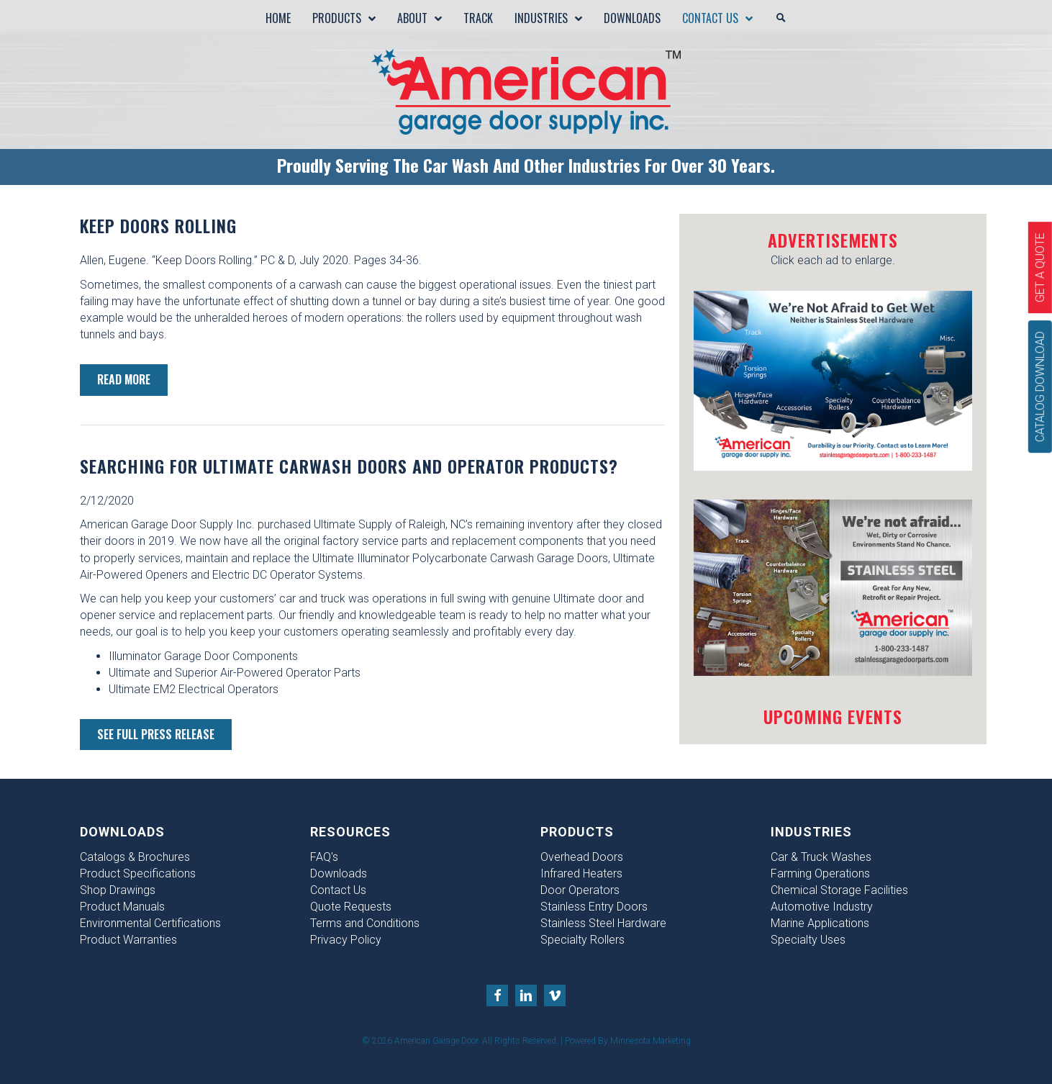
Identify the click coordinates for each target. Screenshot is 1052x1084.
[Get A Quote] (1040, 267)
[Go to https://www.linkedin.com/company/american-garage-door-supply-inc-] (526, 995)
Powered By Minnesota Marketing (628, 1041)
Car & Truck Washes (821, 857)
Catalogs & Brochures (135, 857)
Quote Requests (350, 906)
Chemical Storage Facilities (839, 890)
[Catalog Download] (1040, 386)
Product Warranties (128, 940)
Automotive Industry (822, 906)
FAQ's (324, 857)
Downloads (338, 873)
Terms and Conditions (365, 923)
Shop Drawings (117, 890)
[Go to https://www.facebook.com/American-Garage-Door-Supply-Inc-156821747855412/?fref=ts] (497, 995)
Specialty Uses (808, 940)
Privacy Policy (345, 940)
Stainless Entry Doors (594, 906)
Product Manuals (122, 906)
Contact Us (338, 890)
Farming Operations (820, 873)
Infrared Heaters (581, 873)
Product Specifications (138, 873)
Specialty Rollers (582, 940)
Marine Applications (820, 923)
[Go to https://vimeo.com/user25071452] (555, 995)
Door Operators (580, 890)
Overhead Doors (581, 857)
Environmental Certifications (150, 923)
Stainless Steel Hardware (603, 923)
